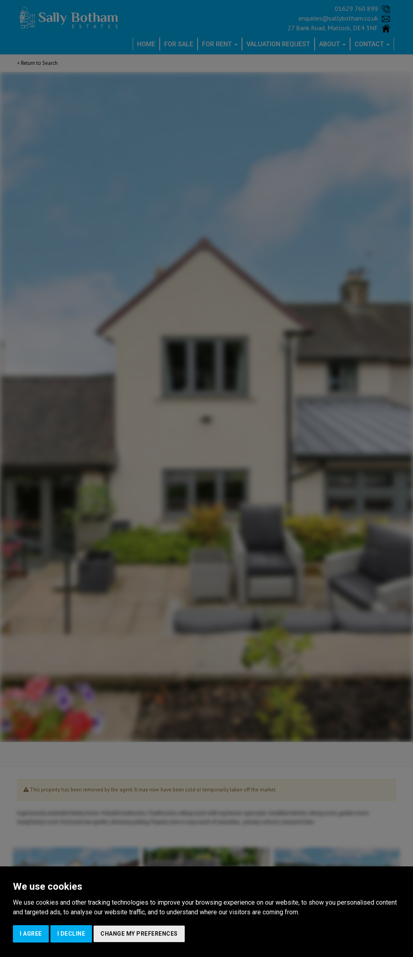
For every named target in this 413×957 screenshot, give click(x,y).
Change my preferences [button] (139, 933)
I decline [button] (71, 933)
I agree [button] (31, 933)
